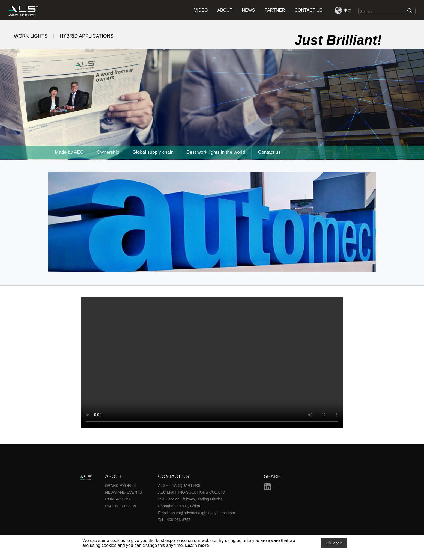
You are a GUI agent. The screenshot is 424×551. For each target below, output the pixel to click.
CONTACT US (309, 10)
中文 (347, 10)
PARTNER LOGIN (120, 506)
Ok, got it (334, 543)
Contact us (272, 152)
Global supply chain (154, 152)
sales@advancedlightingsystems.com (203, 513)
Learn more (197, 545)
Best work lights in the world (218, 152)
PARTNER (275, 10)
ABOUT (224, 10)
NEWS (248, 10)
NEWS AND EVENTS (123, 492)
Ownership (108, 152)
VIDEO (201, 10)
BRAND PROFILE (120, 485)
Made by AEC (69, 152)
